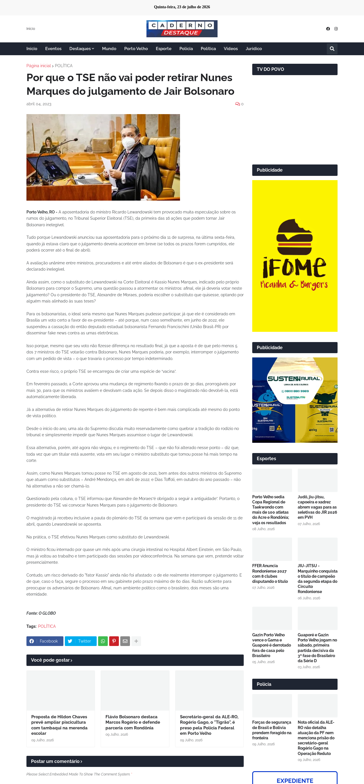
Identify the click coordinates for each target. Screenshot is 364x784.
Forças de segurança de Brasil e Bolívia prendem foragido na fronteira (271, 730)
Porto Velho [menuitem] (136, 48)
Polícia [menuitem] (186, 48)
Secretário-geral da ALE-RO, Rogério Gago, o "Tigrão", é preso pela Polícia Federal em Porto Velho (209, 725)
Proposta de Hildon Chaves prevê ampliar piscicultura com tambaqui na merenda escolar (59, 725)
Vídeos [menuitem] (231, 48)
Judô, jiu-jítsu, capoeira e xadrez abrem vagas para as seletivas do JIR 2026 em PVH (317, 507)
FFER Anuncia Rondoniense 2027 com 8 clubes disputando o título (270, 573)
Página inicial (38, 66)
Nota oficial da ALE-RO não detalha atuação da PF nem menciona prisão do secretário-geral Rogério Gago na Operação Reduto (316, 738)
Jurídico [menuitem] (254, 48)
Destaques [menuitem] (80, 48)
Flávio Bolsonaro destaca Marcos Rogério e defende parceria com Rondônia (133, 722)
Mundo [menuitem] (109, 48)
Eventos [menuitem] (53, 48)
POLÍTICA (64, 66)
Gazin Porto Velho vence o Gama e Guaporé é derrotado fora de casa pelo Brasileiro (271, 645)
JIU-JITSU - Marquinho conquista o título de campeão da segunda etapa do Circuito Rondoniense (318, 578)
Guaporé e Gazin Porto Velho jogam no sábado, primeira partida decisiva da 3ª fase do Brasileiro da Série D (317, 648)
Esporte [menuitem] (163, 48)
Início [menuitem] (31, 48)
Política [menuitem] (208, 48)
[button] (332, 49)
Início (30, 29)
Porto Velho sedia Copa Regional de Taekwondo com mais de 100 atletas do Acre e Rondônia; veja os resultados (270, 510)
